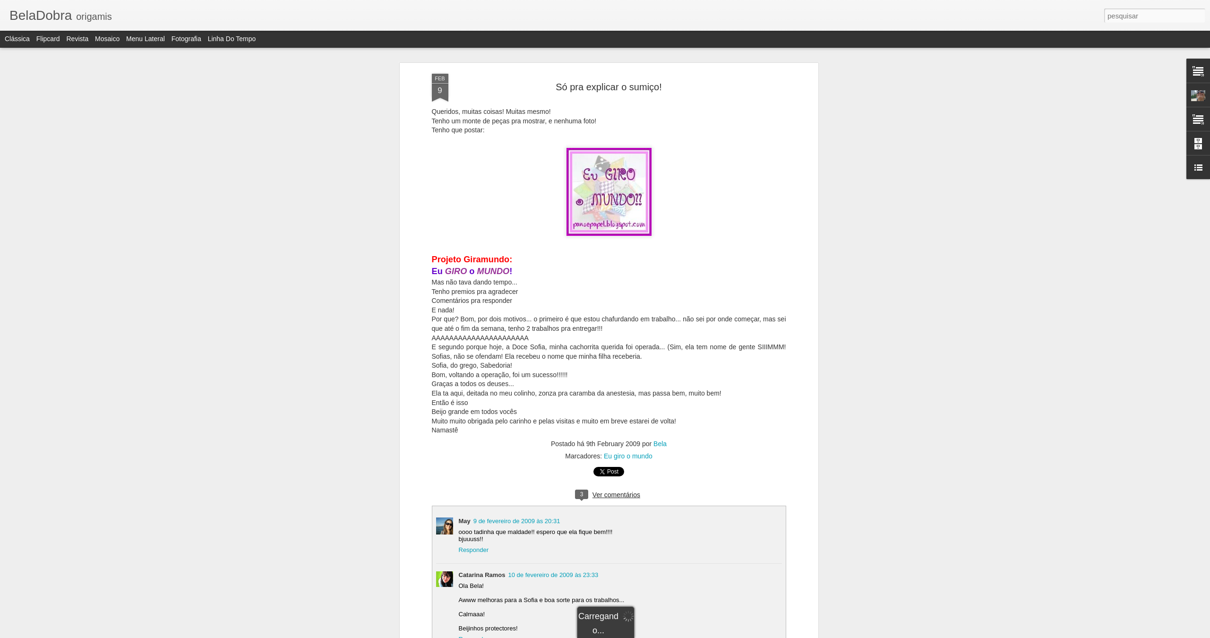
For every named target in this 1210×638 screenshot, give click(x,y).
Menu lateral (145, 39)
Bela (660, 444)
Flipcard (48, 39)
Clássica (17, 39)
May (465, 521)
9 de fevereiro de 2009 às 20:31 (516, 521)
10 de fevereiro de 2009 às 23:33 (553, 574)
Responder (474, 549)
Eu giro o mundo (628, 456)
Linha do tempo (232, 39)
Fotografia (186, 39)
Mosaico (107, 39)
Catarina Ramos (482, 574)
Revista (77, 39)
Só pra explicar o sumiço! (609, 87)
